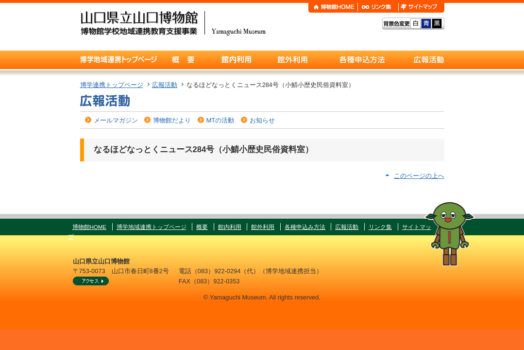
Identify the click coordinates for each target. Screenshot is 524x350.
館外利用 (262, 227)
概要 (202, 227)
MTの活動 (220, 120)
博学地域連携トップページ (151, 227)
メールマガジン (116, 120)
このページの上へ (419, 175)
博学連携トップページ (111, 84)
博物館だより (172, 120)
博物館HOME (89, 227)
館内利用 (229, 227)
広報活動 (164, 84)
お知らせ (262, 120)
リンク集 (380, 227)
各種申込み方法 (305, 227)
